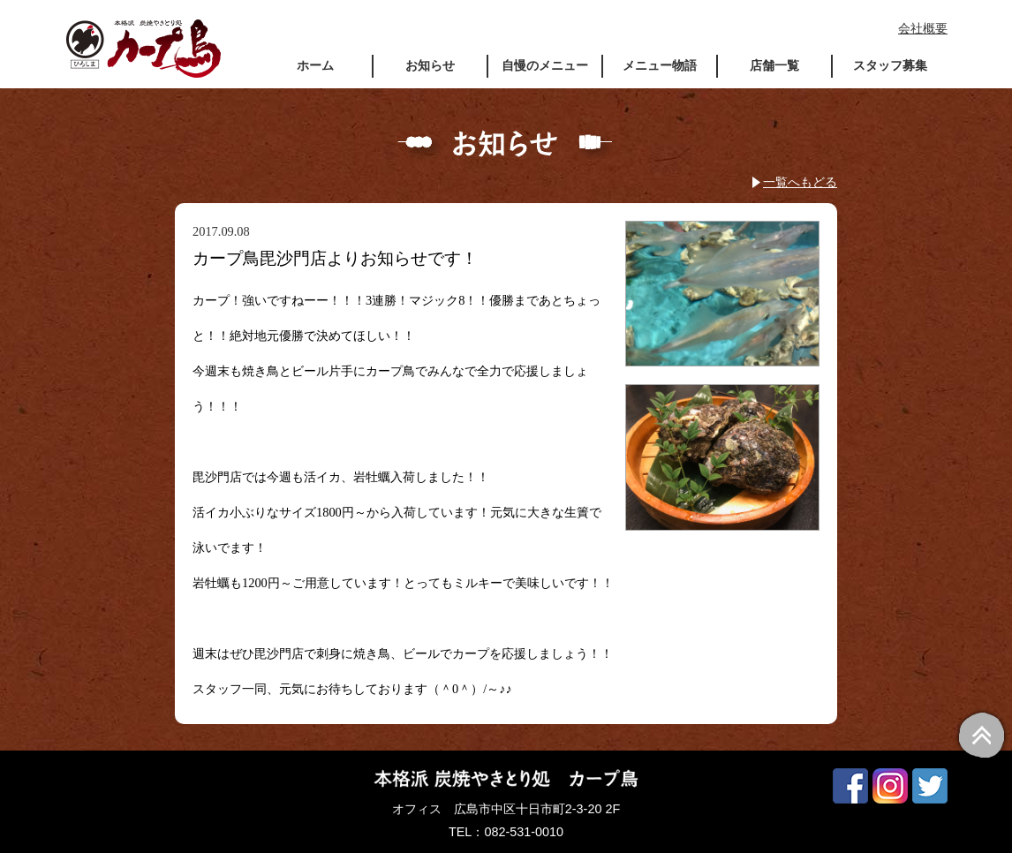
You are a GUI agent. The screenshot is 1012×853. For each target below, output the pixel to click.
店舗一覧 (774, 65)
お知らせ (430, 65)
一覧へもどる (800, 182)
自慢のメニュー (545, 65)
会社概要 (923, 28)
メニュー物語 (660, 65)
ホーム (315, 65)
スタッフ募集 (890, 65)
